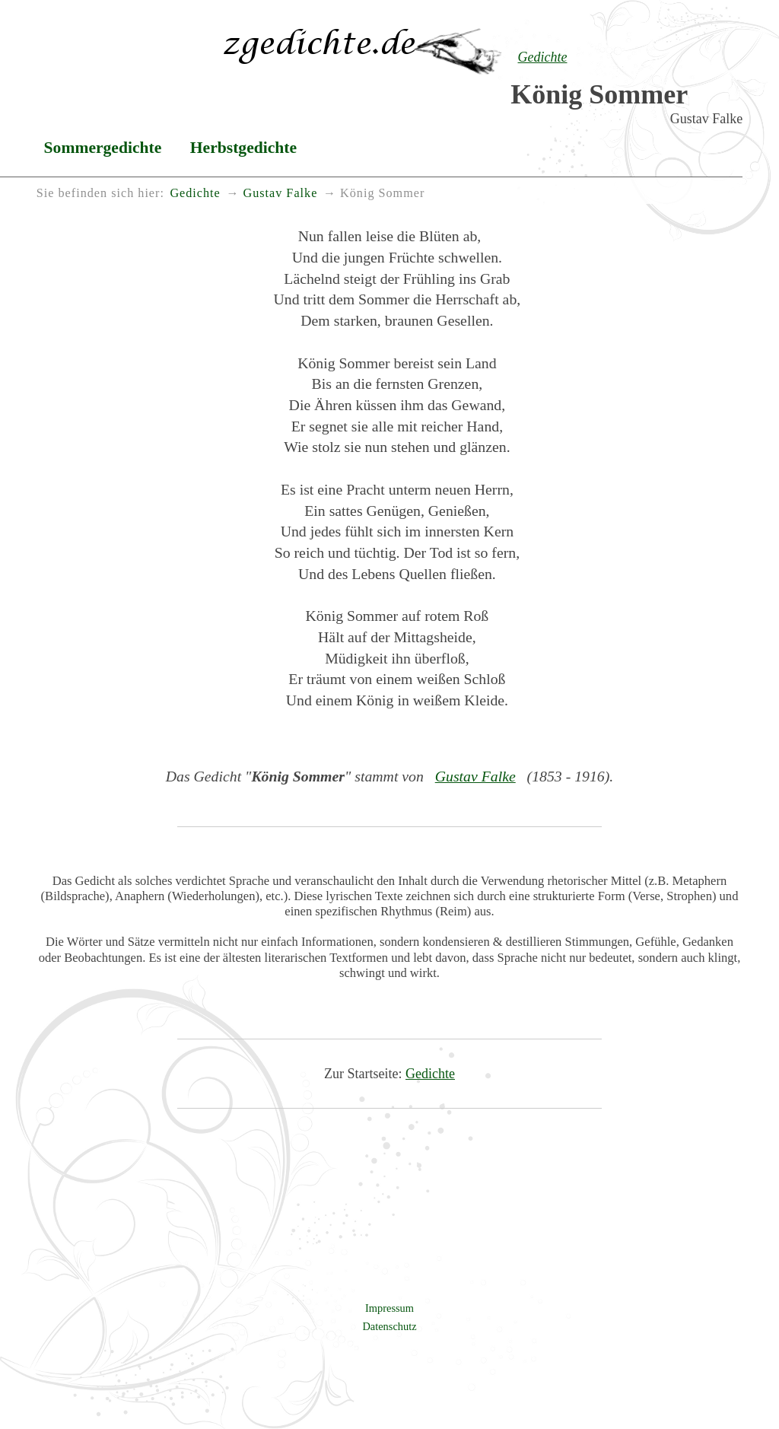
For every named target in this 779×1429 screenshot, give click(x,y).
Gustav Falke (475, 776)
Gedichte (430, 1073)
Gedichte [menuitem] (195, 193)
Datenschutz (389, 1326)
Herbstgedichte (243, 147)
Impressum (389, 1308)
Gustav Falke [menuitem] (280, 193)
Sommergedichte (103, 147)
